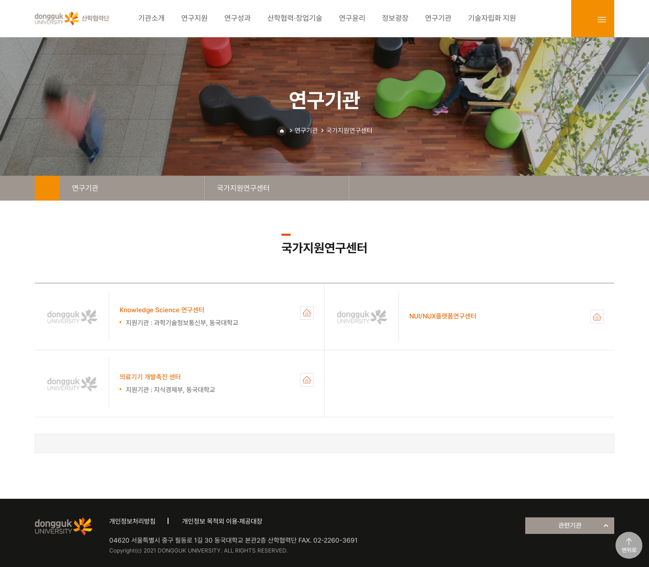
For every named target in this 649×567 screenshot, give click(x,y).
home (47, 188)
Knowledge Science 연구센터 (307, 313)
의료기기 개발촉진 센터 (307, 380)
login (583, 19)
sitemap (602, 19)
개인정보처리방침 (132, 521)
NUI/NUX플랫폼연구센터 (597, 316)
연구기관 (306, 130)
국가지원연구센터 (349, 130)
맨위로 (629, 550)
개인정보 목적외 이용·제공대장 (222, 521)
